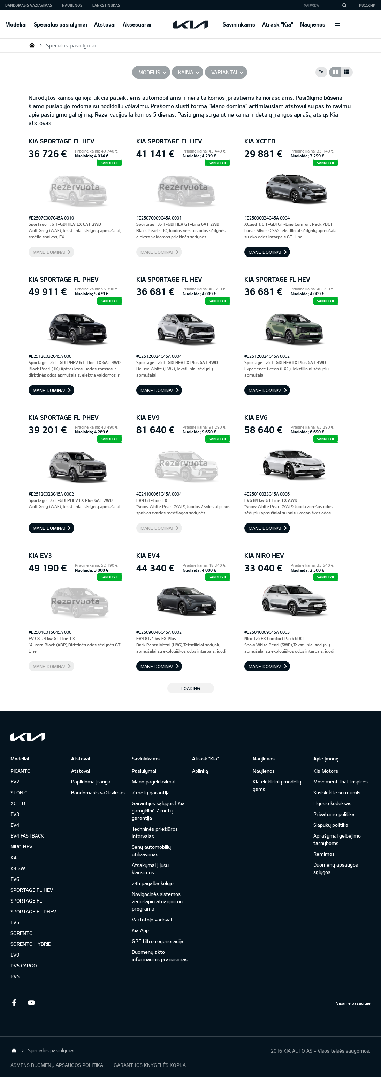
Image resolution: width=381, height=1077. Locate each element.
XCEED (17, 803)
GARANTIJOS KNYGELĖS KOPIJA (150, 1065)
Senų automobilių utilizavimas (151, 850)
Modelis (149, 72)
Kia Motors (325, 771)
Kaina (185, 72)
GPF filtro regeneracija (157, 941)
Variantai (224, 72)
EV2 (14, 782)
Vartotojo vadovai (152, 919)
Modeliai (16, 24)
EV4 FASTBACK (27, 836)
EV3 (14, 814)
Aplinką (200, 771)
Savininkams (239, 24)
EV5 (14, 922)
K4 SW (17, 868)
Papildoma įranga (91, 782)
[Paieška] (344, 5)
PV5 (15, 976)
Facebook (13, 1002)
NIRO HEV (21, 846)
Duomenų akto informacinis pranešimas (160, 955)
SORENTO (21, 933)
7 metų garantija (151, 792)
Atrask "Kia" (277, 24)
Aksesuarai (137, 24)
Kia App (140, 930)
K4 (13, 857)
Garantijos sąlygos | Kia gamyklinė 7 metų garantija (158, 810)
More (337, 24)
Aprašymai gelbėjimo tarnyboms (337, 839)
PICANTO (20, 771)
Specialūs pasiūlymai (60, 24)
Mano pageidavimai (153, 782)
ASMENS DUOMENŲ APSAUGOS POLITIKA (56, 1065)
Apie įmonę (325, 759)
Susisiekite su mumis (336, 792)
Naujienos (312, 24)
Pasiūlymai (144, 771)
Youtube (31, 1002)
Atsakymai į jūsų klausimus (150, 868)
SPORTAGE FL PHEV (33, 911)
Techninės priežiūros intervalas (155, 832)
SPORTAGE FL (26, 901)
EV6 (14, 879)
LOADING (190, 688)
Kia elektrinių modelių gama (277, 785)
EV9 (14, 955)
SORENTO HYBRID (30, 944)
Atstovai (105, 24)
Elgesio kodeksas (332, 803)
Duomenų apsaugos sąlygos (335, 868)
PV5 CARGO (23, 965)
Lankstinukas (106, 5)
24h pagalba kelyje (153, 883)
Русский (367, 5)
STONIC (18, 792)
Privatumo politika (334, 814)
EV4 (14, 825)
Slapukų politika (330, 825)
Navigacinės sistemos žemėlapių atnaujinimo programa (157, 901)
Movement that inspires (340, 782)
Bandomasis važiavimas (28, 5)
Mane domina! (49, 252)
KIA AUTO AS (32, 45)
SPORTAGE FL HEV (31, 890)
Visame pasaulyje (353, 1003)
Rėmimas (324, 854)
